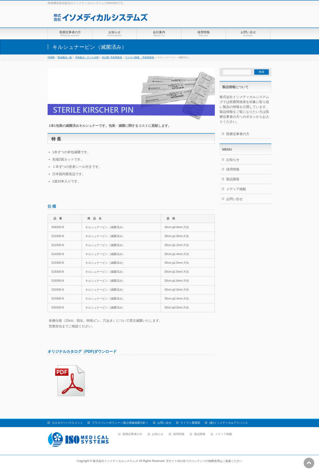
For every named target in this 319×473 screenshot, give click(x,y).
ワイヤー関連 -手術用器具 (139, 57)
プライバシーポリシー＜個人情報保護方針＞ (120, 422)
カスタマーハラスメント (67, 422)
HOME (51, 57)
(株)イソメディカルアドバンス (228, 422)
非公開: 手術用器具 (112, 57)
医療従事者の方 (237, 134)
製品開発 (232, 179)
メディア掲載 (236, 189)
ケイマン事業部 (190, 422)
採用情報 (232, 169)
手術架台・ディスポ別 (87, 57)
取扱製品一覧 (65, 57)
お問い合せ (234, 199)
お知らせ (232, 159)
